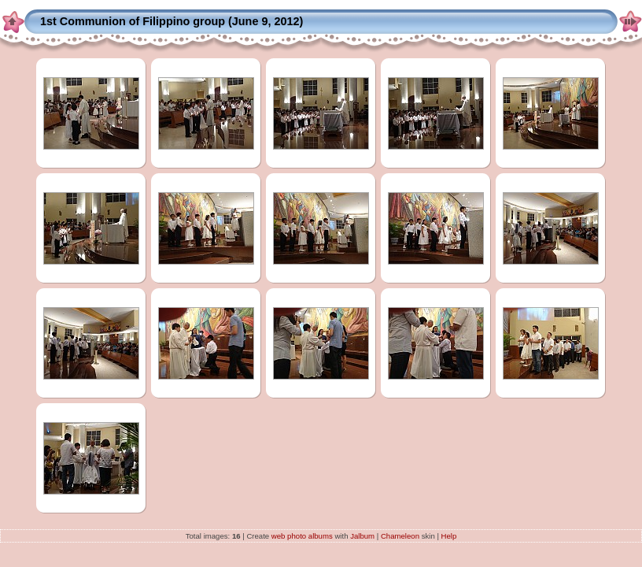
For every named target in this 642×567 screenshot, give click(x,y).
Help (449, 536)
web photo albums (302, 536)
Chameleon (400, 536)
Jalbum (362, 536)
